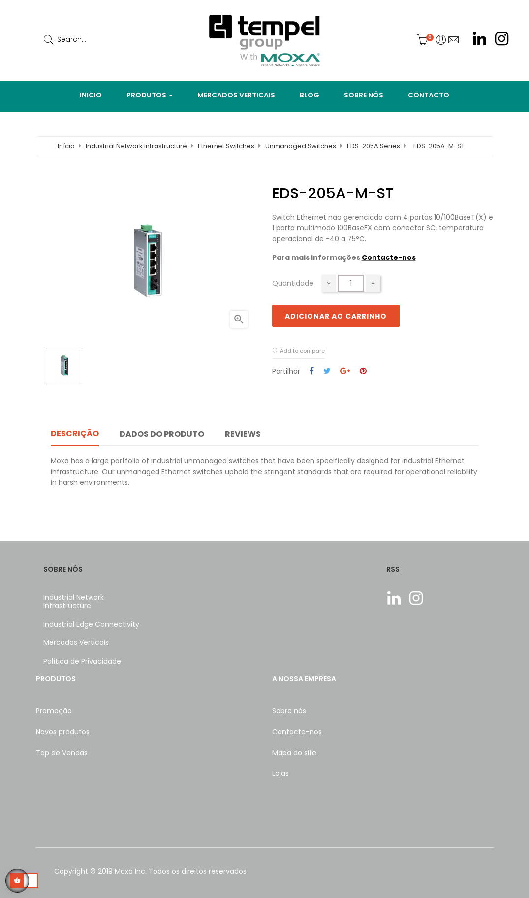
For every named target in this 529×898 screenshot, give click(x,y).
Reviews (243, 434)
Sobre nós (289, 711)
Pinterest (363, 371)
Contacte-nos (389, 257)
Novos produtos (63, 732)
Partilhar (312, 371)
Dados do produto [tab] (162, 434)
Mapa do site (294, 753)
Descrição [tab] (75, 433)
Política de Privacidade (82, 661)
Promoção (54, 711)
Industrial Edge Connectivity (91, 624)
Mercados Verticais (76, 642)
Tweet (327, 371)
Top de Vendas (62, 753)
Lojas (280, 773)
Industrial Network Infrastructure (73, 601)
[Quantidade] (351, 283)
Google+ (345, 371)
